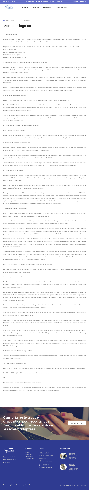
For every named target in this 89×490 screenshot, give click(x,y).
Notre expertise (48, 7)
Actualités (25, 7)
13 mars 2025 (10, 20)
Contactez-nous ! (77, 423)
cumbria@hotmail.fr (46, 467)
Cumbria (27, 20)
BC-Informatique (15, 57)
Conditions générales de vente (25, 485)
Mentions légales (8, 485)
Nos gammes (36, 7)
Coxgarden (12, 49)
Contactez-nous (79, 2)
